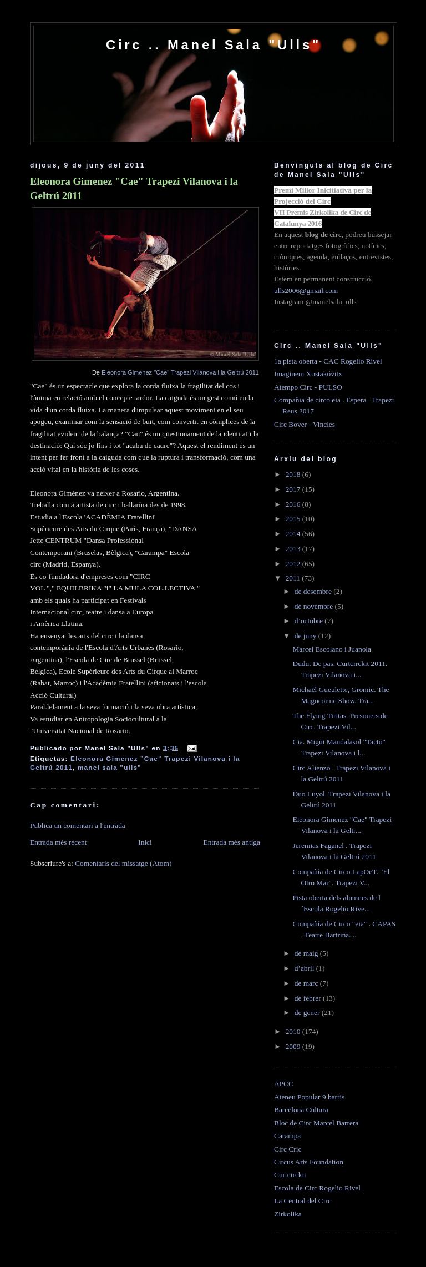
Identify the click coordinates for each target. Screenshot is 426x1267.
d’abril (305, 968)
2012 (294, 563)
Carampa (287, 1136)
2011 (294, 578)
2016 (294, 504)
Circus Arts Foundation (308, 1162)
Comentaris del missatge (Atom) (123, 863)
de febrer (309, 998)
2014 (294, 533)
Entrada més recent (58, 842)
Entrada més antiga (231, 842)
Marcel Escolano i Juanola (331, 649)
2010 (294, 1031)
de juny (306, 636)
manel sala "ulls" (109, 767)
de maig (307, 953)
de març (307, 983)
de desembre (314, 591)
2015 (294, 518)
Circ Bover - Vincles (304, 424)
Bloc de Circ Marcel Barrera (316, 1123)
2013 (294, 548)
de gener (308, 1012)
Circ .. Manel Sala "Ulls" (213, 44)
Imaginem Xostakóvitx (308, 374)
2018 (294, 474)
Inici (145, 842)
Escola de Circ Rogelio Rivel (317, 1188)
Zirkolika (288, 1214)
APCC (283, 1083)
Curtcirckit (290, 1174)
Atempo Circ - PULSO (308, 387)
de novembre (315, 606)
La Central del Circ (302, 1201)
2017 (294, 489)
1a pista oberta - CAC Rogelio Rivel (328, 361)
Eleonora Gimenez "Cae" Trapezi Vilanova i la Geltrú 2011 (134, 188)
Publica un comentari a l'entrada (77, 825)
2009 (294, 1046)
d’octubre (310, 621)
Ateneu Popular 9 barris (309, 1097)
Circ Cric (287, 1149)
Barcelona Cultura (301, 1110)
